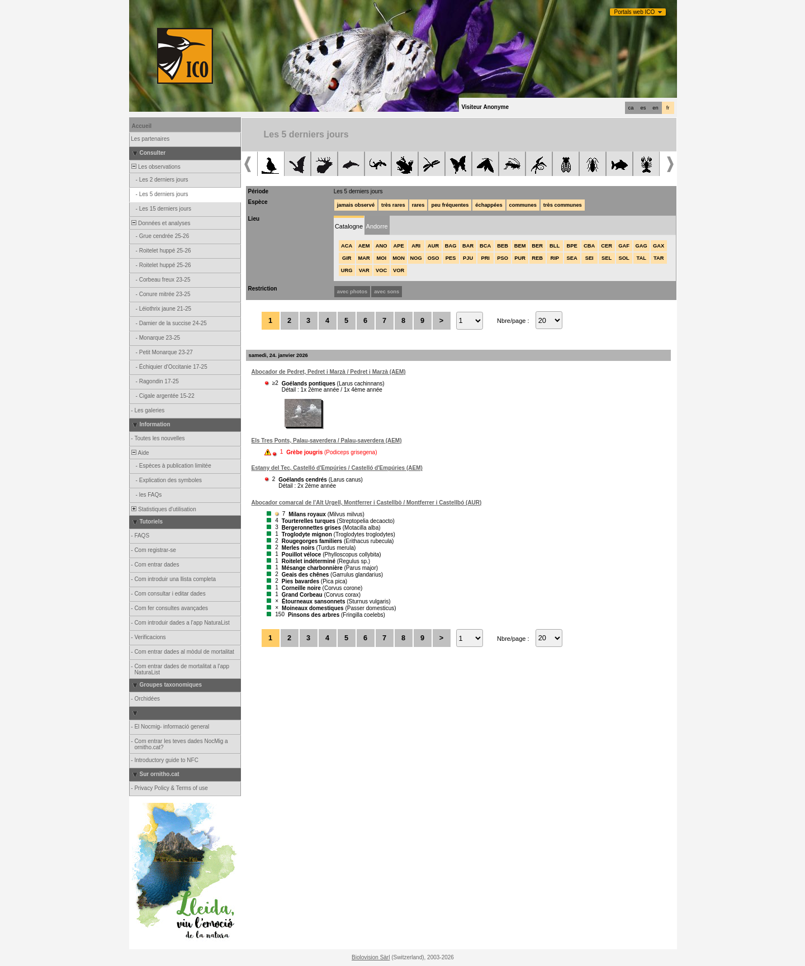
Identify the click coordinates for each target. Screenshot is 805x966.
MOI (381, 258)
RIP (554, 258)
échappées (488, 205)
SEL (607, 258)
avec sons (386, 291)
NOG (416, 258)
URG (347, 270)
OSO (433, 258)
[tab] (349, 225)
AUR (433, 246)
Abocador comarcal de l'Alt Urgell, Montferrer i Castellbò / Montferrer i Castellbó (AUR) (367, 502)
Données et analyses (160, 223)
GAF (623, 246)
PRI (485, 258)
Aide (139, 453)
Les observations (155, 167)
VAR (364, 270)
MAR (364, 258)
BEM (520, 246)
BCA (485, 246)
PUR (519, 258)
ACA (346, 246)
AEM (364, 246)
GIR (347, 258)
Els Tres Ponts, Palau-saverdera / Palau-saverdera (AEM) (327, 440)
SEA (572, 258)
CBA (589, 246)
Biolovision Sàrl (371, 957)
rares (418, 205)
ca (631, 108)
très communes (562, 205)
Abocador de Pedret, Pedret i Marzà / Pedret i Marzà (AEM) (329, 372)
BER (537, 246)
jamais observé (356, 205)
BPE (572, 246)
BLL (555, 246)
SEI (589, 258)
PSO (502, 258)
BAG (451, 246)
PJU (468, 258)
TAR (659, 258)
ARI (415, 246)
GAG (641, 246)
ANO (381, 246)
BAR (467, 246)
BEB (502, 246)
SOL (624, 258)
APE (399, 246)
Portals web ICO (634, 12)
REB (537, 258)
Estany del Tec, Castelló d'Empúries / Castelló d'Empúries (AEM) (337, 468)
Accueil (142, 126)
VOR (398, 270)
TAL (641, 258)
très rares (393, 205)
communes (523, 205)
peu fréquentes (449, 205)
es (643, 108)
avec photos (352, 291)
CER (606, 246)
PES (451, 258)
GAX (658, 246)
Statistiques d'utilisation (163, 509)
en (655, 108)
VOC (381, 270)
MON (398, 258)
